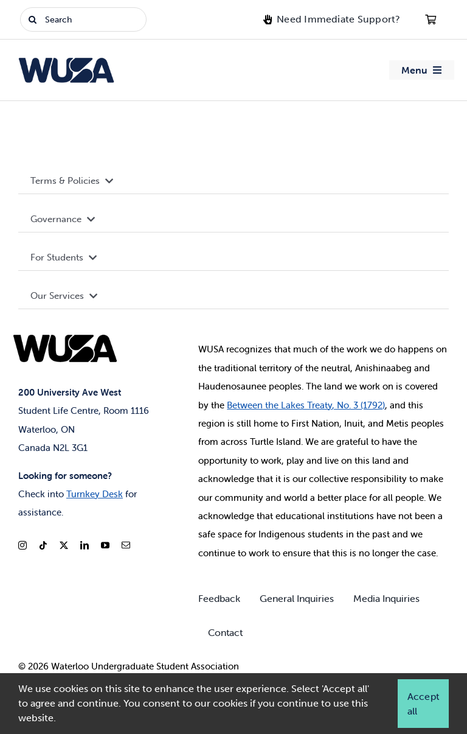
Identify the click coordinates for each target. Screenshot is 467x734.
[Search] (83, 19)
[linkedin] (84, 545)
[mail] (126, 545)
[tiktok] (43, 545)
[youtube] (105, 545)
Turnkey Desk (94, 494)
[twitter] (64, 545)
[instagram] (22, 545)
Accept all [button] (423, 703)
